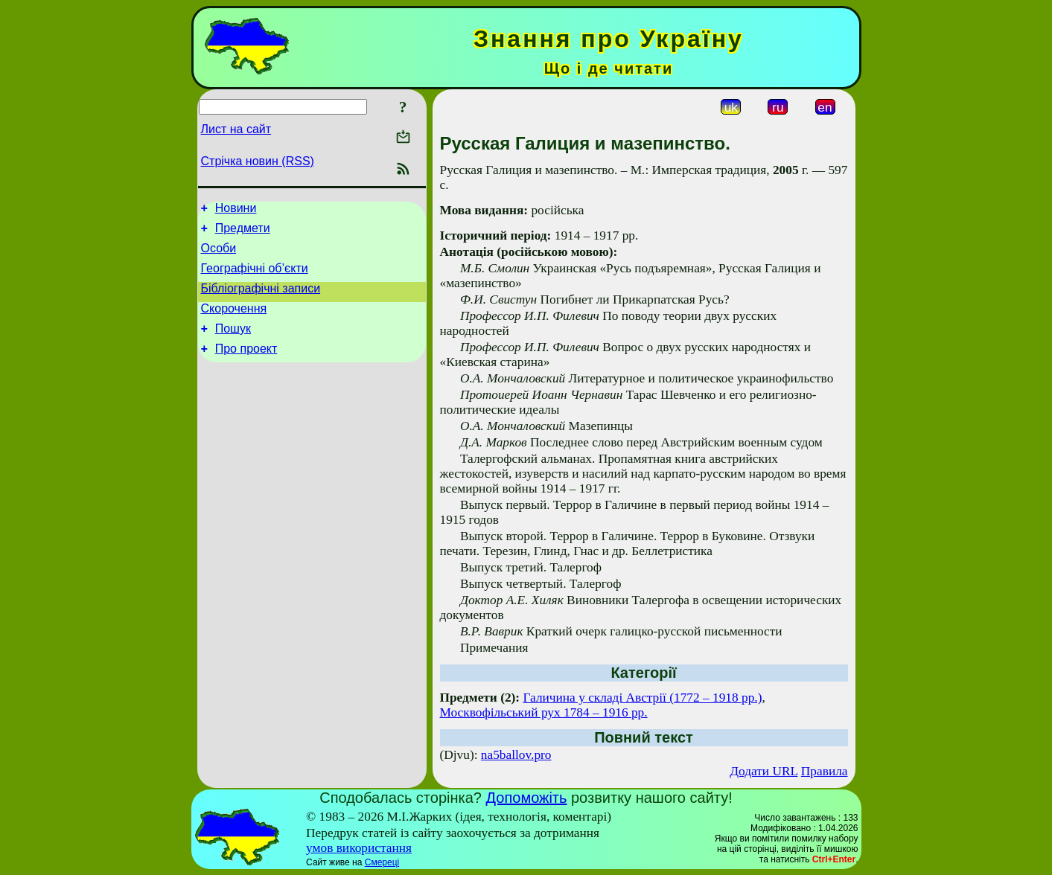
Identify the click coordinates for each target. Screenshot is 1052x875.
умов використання (359, 848)
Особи (219, 255)
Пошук (233, 344)
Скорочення (234, 321)
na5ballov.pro (516, 755)
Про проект (246, 366)
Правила (824, 771)
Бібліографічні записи (261, 299)
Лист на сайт (236, 129)
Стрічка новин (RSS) (257, 161)
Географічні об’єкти (254, 277)
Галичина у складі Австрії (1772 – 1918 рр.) (642, 697)
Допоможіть (526, 797)
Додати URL (763, 771)
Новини (236, 210)
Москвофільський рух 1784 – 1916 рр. (544, 712)
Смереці (382, 862)
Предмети (242, 232)
